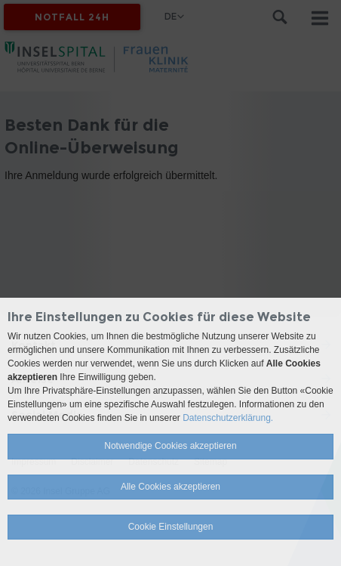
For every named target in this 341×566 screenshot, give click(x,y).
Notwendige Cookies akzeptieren (170, 446)
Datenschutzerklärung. (228, 418)
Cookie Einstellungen (171, 526)
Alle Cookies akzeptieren (170, 486)
